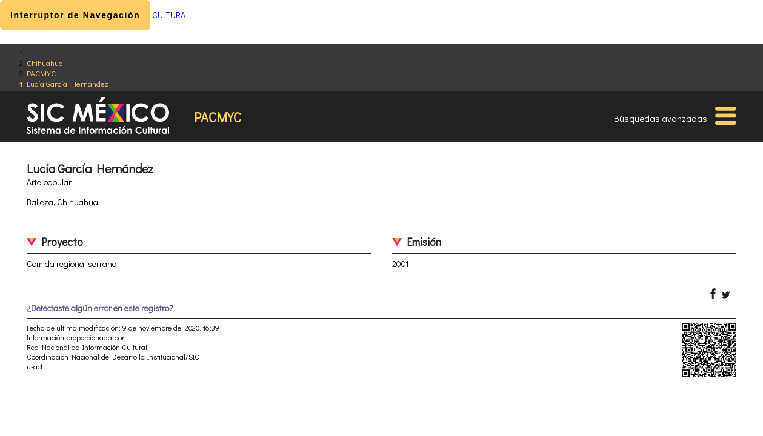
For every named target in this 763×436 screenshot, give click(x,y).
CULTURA (168, 15)
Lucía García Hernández (67, 83)
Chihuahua (45, 63)
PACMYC (41, 73)
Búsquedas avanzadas (660, 118)
